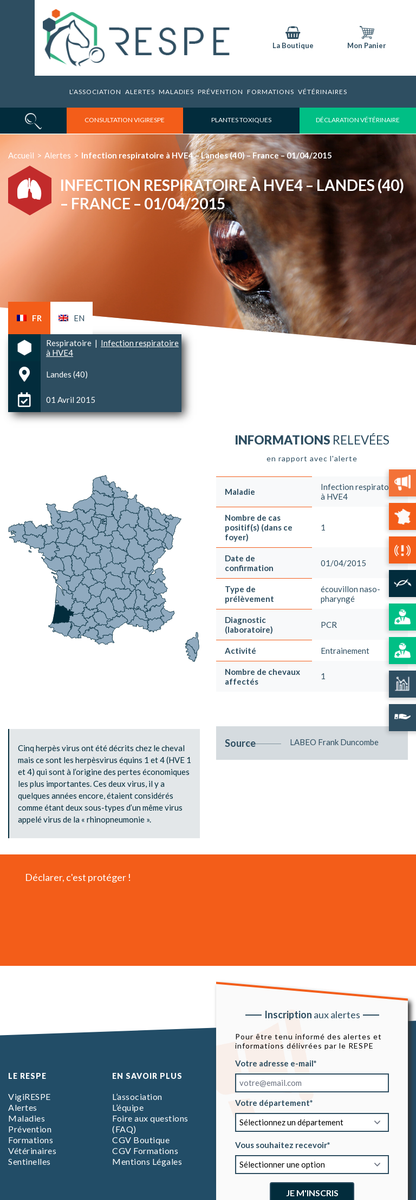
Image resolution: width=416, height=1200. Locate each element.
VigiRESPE (29, 1096)
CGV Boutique (141, 1140)
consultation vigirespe (124, 120)
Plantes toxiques (241, 120)
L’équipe (128, 1107)
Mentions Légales (147, 1161)
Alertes (140, 92)
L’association (95, 92)
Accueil (21, 155)
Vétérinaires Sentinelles (32, 1155)
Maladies (176, 92)
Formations (30, 1140)
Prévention (220, 92)
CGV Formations (145, 1150)
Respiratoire (69, 343)
